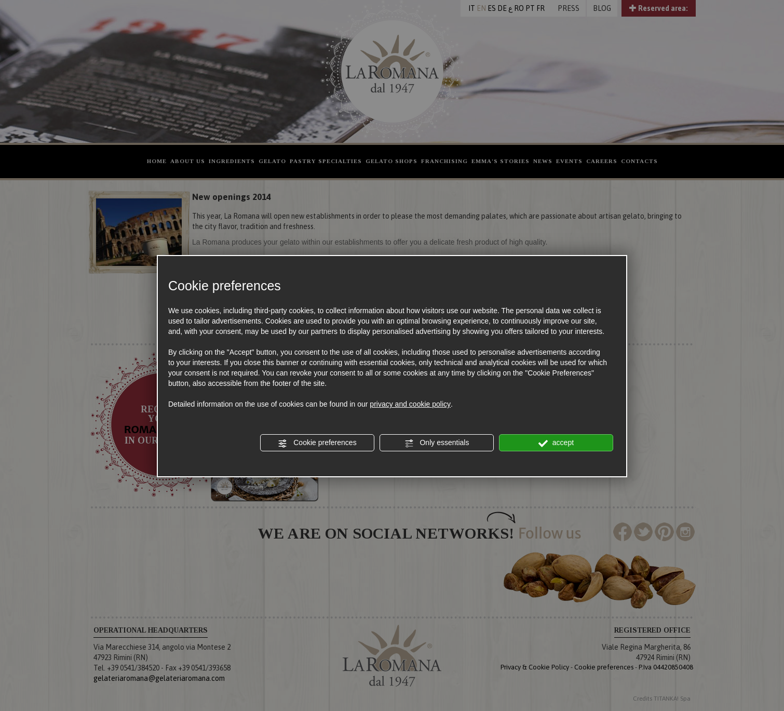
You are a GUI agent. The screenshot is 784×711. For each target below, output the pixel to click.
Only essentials (436, 443)
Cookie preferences (317, 443)
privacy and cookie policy (410, 404)
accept (556, 443)
